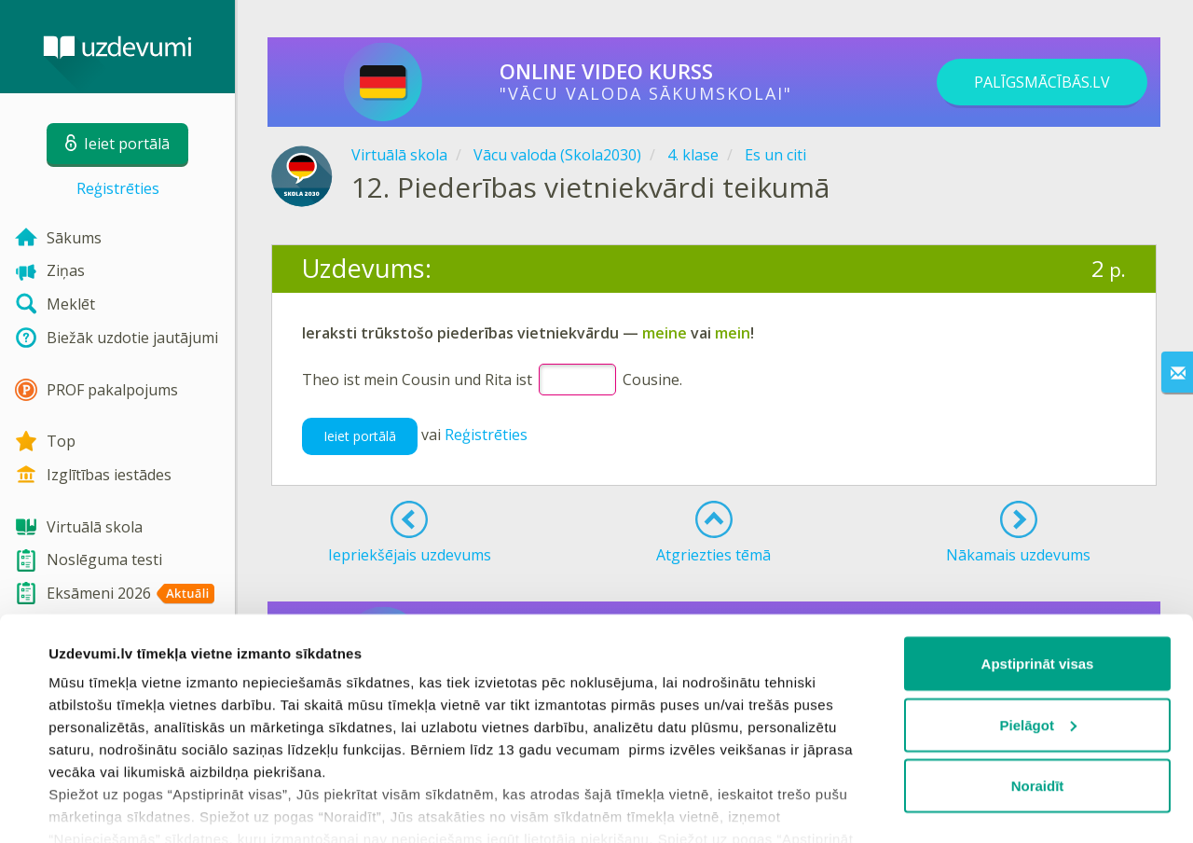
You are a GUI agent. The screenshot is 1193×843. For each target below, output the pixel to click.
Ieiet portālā (359, 436)
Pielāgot (1038, 643)
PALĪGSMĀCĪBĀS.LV (1042, 82)
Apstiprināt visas (1037, 581)
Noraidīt (1037, 704)
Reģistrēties (117, 188)
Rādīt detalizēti (98, 806)
